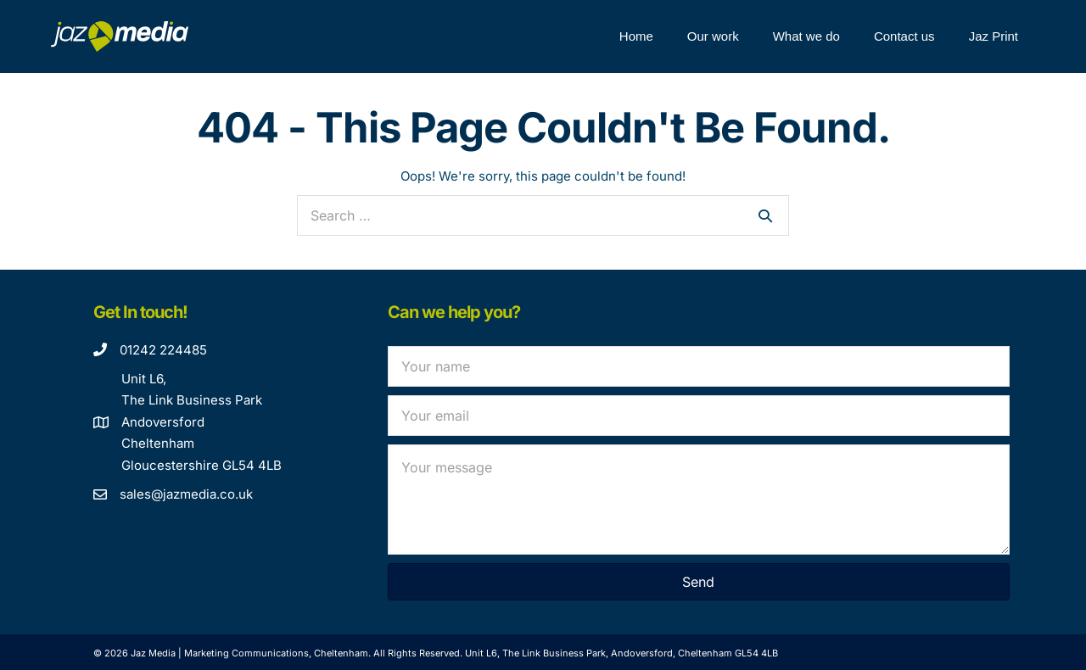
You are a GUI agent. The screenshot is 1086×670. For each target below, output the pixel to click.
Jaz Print (993, 36)
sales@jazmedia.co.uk (186, 494)
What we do (806, 36)
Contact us (904, 36)
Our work (713, 36)
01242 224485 (163, 350)
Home (636, 36)
